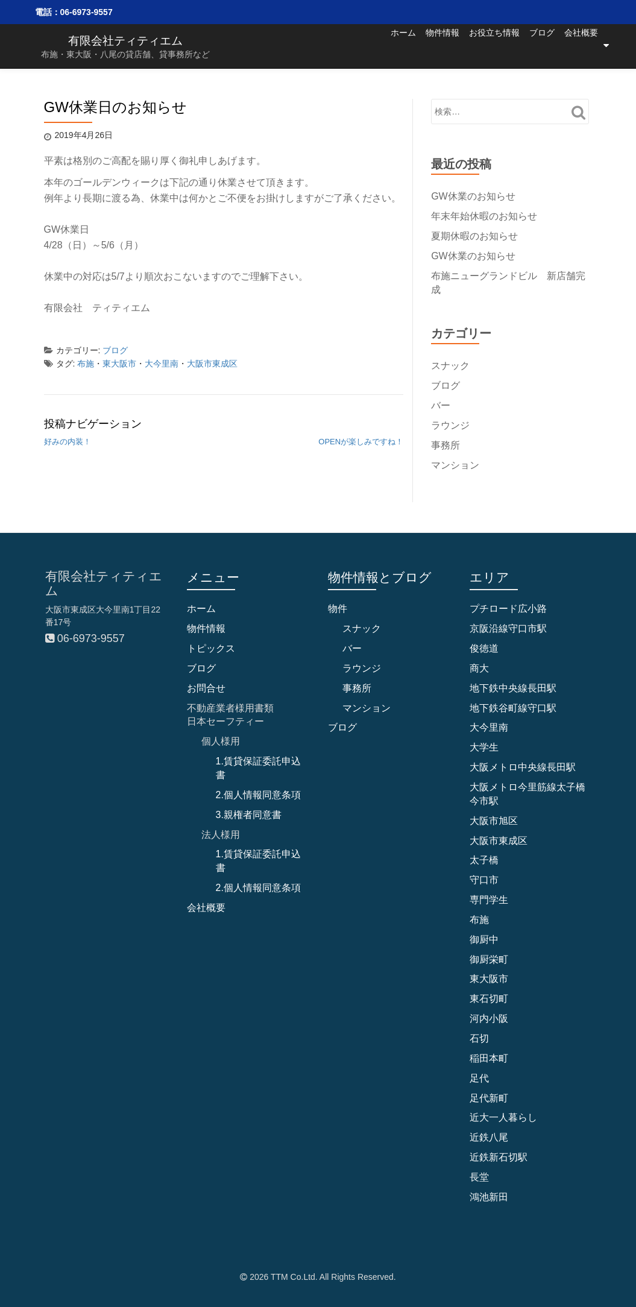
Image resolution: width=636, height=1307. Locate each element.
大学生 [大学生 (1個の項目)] (484, 747)
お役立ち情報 (470, 45)
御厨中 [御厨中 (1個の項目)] (484, 939)
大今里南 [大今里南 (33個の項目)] (489, 727)
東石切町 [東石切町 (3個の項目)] (489, 999)
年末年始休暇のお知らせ (484, 216)
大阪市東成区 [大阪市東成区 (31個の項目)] (498, 840)
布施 (85, 363)
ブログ (530, 45)
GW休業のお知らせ (473, 196)
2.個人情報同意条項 (258, 795)
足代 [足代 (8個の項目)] (479, 1077)
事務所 (445, 444)
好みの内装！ (67, 441)
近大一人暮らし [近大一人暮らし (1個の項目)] (503, 1117)
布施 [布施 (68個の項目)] (479, 920)
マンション (455, 464)
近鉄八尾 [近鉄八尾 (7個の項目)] (489, 1137)
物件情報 (406, 45)
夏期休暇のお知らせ (474, 236)
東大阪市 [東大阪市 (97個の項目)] (489, 979)
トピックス (211, 648)
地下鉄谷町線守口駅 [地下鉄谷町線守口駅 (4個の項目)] (513, 707)
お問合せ (206, 687)
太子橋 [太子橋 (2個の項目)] (484, 860)
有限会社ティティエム (125, 40)
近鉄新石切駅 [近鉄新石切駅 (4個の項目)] (498, 1157)
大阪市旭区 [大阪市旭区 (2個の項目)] (494, 820)
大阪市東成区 (212, 363)
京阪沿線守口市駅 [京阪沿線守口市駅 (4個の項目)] (508, 628)
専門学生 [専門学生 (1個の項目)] (489, 900)
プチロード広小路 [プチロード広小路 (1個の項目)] (508, 608)
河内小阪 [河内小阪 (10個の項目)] (489, 1018)
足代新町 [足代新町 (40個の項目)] (489, 1097)
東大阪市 (119, 363)
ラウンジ (450, 425)
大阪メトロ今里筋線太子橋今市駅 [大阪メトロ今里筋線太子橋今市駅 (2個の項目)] (527, 794)
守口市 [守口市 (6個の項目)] (484, 880)
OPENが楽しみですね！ (360, 441)
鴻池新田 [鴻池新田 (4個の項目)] (489, 1196)
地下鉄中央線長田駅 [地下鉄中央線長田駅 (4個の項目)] (513, 687)
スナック (450, 366)
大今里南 (161, 363)
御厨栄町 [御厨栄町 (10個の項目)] (489, 959)
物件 (337, 608)
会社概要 (581, 45)
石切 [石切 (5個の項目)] (479, 1038)
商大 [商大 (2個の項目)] (479, 668)
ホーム (355, 45)
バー (440, 405)
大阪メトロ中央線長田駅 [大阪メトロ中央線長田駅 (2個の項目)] (523, 767)
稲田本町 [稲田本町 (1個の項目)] (489, 1058)
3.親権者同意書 (249, 814)
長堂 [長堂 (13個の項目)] (479, 1177)
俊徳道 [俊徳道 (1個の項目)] (484, 648)
